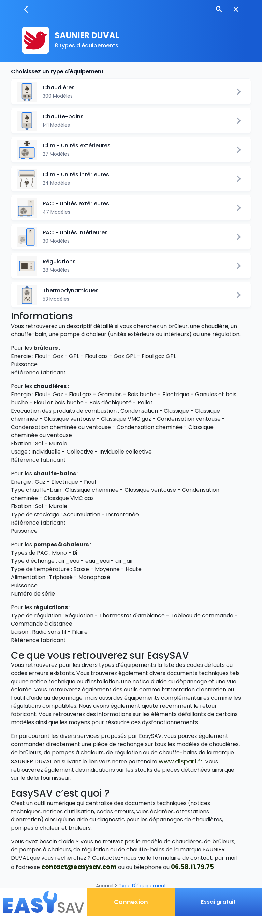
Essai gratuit (218, 902)
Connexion (131, 902)
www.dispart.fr (181, 761)
